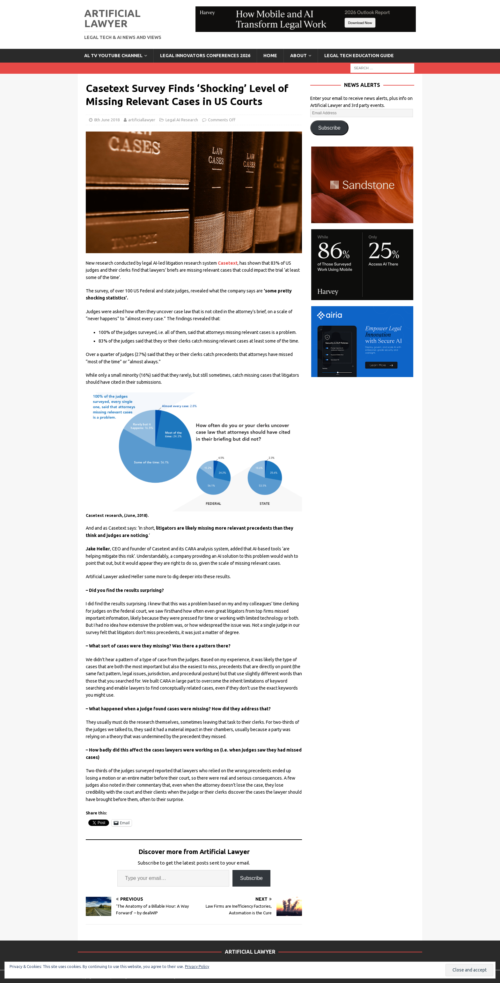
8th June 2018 (107, 119)
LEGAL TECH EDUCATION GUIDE (359, 55)
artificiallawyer (141, 119)
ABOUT (298, 55)
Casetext (228, 263)
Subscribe (251, 878)
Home (270, 55)
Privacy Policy (197, 966)
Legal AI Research (181, 119)
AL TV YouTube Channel (113, 55)
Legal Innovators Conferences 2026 (205, 55)
